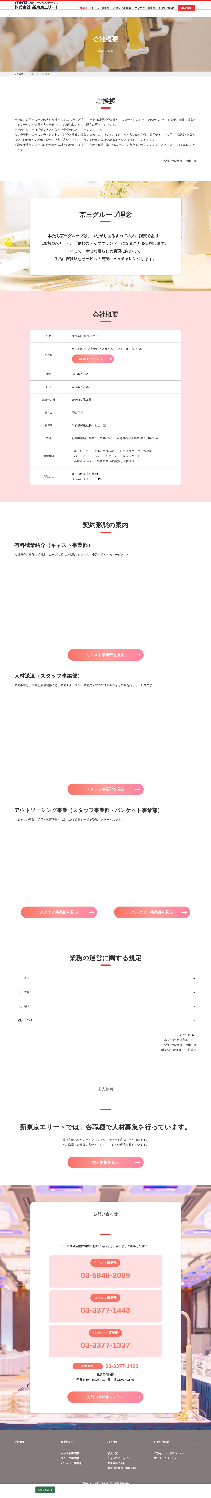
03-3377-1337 (105, 1347)
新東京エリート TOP (24, 74)
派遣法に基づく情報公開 (121, 1471)
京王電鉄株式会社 (83, 474)
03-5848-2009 (105, 1277)
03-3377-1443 (105, 1312)
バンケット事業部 (71, 1466)
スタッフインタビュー (120, 1461)
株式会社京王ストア (84, 479)
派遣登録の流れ (116, 1466)
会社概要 (19, 1445)
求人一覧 (112, 1456)
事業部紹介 (67, 1445)
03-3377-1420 (121, 1368)
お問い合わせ (161, 1445)
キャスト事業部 (70, 1456)
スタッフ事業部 (70, 1461)
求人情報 (112, 1445)
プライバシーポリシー (167, 1456)
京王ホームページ (164, 1461)
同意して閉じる (45, 1490)
